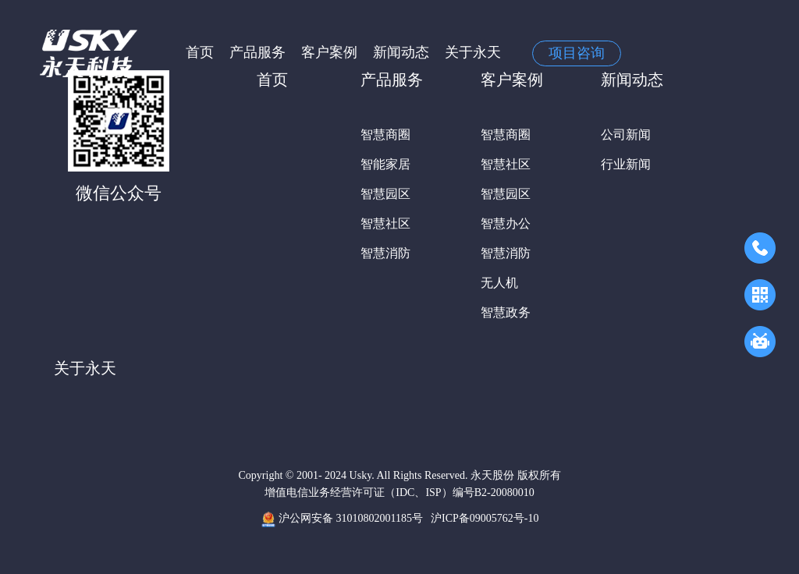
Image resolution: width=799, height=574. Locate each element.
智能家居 (385, 164)
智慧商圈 (385, 134)
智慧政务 (506, 312)
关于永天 (473, 52)
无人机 (499, 282)
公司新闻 (626, 134)
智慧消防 (385, 253)
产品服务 (257, 52)
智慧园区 (385, 193)
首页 (200, 52)
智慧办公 (506, 223)
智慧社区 (385, 223)
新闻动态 (401, 52)
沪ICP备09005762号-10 (484, 518)
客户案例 (329, 52)
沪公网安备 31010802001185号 (342, 519)
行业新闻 (626, 164)
